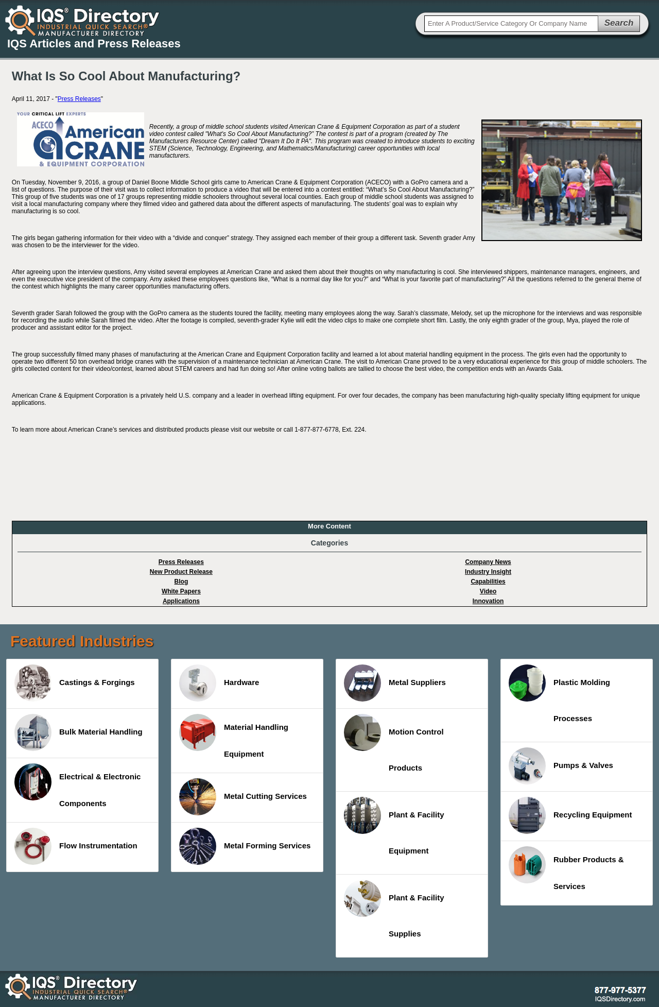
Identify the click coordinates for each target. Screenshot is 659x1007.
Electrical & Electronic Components (77, 785)
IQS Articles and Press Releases (94, 43)
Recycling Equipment (570, 815)
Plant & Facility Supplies (394, 909)
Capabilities (488, 581)
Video (488, 591)
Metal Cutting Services (243, 796)
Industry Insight (488, 571)
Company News (488, 562)
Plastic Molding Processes (559, 693)
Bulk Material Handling (78, 732)
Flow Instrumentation (75, 846)
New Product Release (181, 571)
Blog (181, 581)
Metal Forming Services (244, 846)
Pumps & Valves (561, 765)
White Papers (181, 591)
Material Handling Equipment (233, 736)
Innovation (488, 601)
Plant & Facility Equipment (394, 826)
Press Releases (79, 99)
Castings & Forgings (74, 683)
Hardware (219, 683)
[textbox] (511, 23)
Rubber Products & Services (566, 868)
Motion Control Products (394, 743)
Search (619, 23)
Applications (181, 601)
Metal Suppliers (395, 683)
